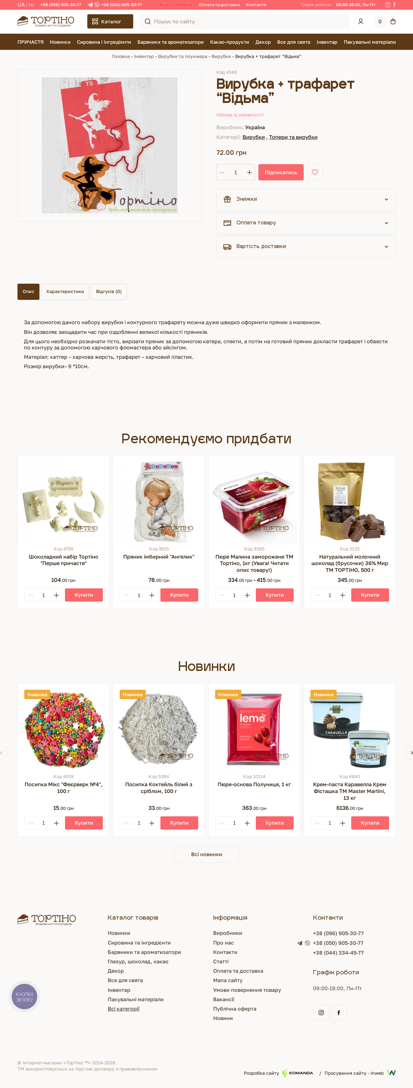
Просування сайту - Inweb (360, 1073)
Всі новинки (206, 854)
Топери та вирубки (293, 137)
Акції (164, 4)
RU (31, 4)
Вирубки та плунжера (182, 56)
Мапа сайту (228, 980)
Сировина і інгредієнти (104, 42)
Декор (263, 42)
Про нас (223, 942)
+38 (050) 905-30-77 (121, 4)
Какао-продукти (229, 42)
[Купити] (84, 595)
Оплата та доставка (219, 4)
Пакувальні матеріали (370, 42)
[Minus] (31, 595)
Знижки (184, 4)
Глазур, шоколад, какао (138, 961)
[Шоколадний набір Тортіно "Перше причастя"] (63, 501)
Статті (221, 961)
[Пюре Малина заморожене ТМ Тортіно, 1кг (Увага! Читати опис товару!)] (254, 501)
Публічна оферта (234, 1008)
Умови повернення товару (247, 990)
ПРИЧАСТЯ (30, 42)
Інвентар (327, 42)
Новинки (60, 42)
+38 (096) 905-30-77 (60, 4)
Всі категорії (123, 1008)
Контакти (256, 4)
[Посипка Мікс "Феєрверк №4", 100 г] (63, 729)
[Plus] (56, 595)
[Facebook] (394, 4)
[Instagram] (387, 4)
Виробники (227, 933)
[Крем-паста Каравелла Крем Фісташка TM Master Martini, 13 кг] (349, 729)
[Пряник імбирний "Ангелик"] (158, 501)
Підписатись (281, 172)
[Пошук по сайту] (148, 21)
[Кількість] (236, 172)
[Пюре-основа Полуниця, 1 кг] (254, 729)
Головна (121, 56)
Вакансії (223, 999)
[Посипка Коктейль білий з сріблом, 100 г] (158, 729)
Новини (223, 1018)
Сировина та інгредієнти (139, 942)
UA (21, 4)
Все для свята (293, 42)
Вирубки (221, 56)
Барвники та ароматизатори (170, 42)
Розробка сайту (278, 1073)
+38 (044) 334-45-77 (338, 952)
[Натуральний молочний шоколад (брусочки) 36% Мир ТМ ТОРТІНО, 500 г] (349, 501)
